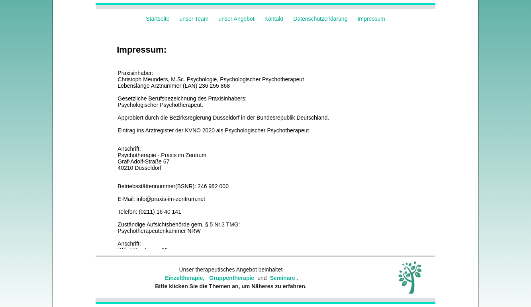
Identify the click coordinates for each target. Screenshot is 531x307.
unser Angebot (236, 19)
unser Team (194, 19)
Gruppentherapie (231, 278)
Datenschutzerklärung (320, 19)
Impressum (371, 19)
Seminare (282, 278)
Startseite (157, 19)
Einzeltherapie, (184, 278)
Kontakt (274, 19)
